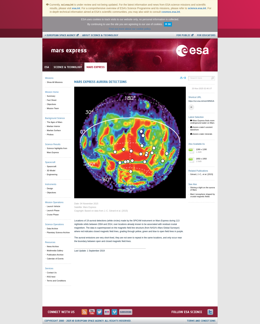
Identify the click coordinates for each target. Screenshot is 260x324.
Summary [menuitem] (51, 96)
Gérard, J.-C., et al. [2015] (201, 174)
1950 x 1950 (204, 160)
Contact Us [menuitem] (52, 273)
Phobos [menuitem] (50, 134)
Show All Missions (55, 82)
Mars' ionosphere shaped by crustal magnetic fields (202, 195)
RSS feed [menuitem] (51, 277)
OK (169, 24)
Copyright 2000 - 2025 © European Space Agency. (88, 320)
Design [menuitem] (50, 188)
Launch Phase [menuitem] (53, 210)
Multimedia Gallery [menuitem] (55, 250)
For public (183, 35)
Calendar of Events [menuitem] (55, 259)
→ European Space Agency (60, 35)
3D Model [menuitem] (51, 170)
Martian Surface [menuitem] (54, 130)
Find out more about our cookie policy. (130, 28)
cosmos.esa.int (170, 11)
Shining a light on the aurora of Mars (202, 188)
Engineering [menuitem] (52, 174)
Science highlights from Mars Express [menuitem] (57, 150)
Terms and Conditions (201, 320)
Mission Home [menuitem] (52, 92)
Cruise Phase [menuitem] (53, 214)
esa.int (76, 8)
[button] (191, 107)
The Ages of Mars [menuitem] (54, 122)
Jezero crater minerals (201, 134)
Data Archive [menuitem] (52, 228)
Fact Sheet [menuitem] (51, 100)
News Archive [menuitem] (53, 246)
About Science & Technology (100, 35)
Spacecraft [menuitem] (51, 166)
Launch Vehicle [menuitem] (53, 206)
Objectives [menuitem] (51, 104)
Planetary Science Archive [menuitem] (58, 232)
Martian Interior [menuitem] (53, 126)
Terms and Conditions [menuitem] (56, 281)
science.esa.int (197, 8)
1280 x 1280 (204, 151)
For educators (206, 35)
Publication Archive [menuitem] (55, 255)
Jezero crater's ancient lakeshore (201, 128)
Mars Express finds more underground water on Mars (202, 121)
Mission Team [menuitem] (53, 108)
